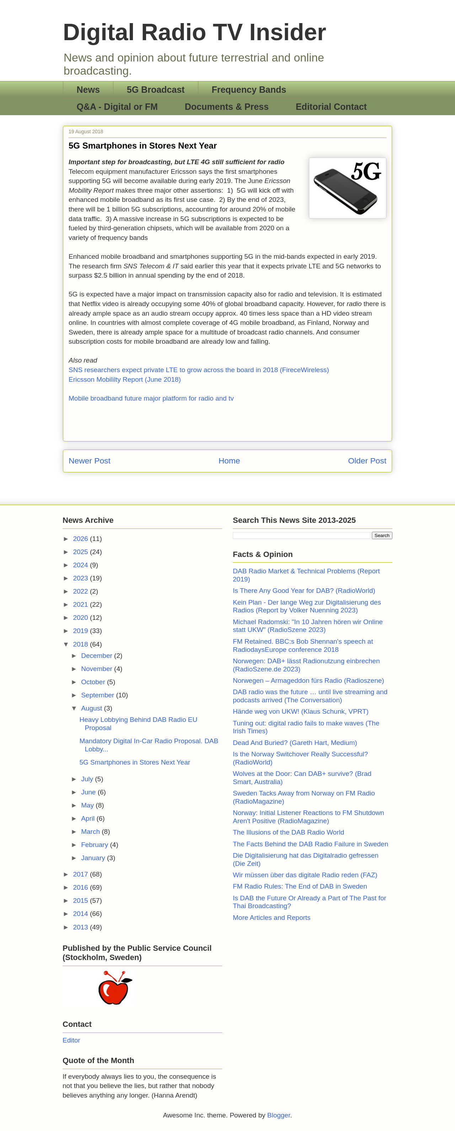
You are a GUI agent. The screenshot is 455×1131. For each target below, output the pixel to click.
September (98, 695)
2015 (81, 900)
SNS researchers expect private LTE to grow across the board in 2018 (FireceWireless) (199, 370)
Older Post (367, 460)
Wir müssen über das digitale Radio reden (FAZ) (305, 875)
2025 (81, 552)
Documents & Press (227, 107)
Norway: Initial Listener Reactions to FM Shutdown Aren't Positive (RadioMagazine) (308, 817)
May (88, 805)
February (95, 844)
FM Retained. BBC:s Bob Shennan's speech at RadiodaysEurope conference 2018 (303, 645)
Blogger (278, 1115)
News (88, 90)
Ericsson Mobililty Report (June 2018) (125, 379)
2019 (81, 630)
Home (229, 460)
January (94, 858)
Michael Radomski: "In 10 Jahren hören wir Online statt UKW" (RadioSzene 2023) (308, 626)
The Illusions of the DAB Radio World (288, 832)
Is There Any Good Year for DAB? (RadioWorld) (304, 590)
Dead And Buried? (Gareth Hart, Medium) (295, 742)
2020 (81, 617)
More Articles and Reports (272, 917)
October (94, 682)
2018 (81, 644)
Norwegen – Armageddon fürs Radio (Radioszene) (308, 680)
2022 (81, 591)
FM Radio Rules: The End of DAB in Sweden (300, 886)
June (89, 792)
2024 (81, 565)
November (97, 668)
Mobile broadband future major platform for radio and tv (151, 398)
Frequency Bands (249, 90)
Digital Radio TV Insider (194, 32)
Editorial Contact (331, 107)
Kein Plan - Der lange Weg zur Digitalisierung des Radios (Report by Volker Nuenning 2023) (307, 606)
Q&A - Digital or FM (117, 107)
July (88, 779)
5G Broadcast (156, 90)
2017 (81, 874)
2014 (81, 913)
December (97, 655)
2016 (81, 887)
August (92, 708)
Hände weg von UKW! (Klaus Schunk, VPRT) (301, 711)
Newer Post (90, 460)
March (91, 831)
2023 (81, 578)
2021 (81, 604)
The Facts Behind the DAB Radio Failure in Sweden (310, 844)
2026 (81, 538)
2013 (81, 927)
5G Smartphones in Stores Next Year (134, 762)
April (88, 818)
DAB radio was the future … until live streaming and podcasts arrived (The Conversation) (310, 696)
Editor (71, 1040)
